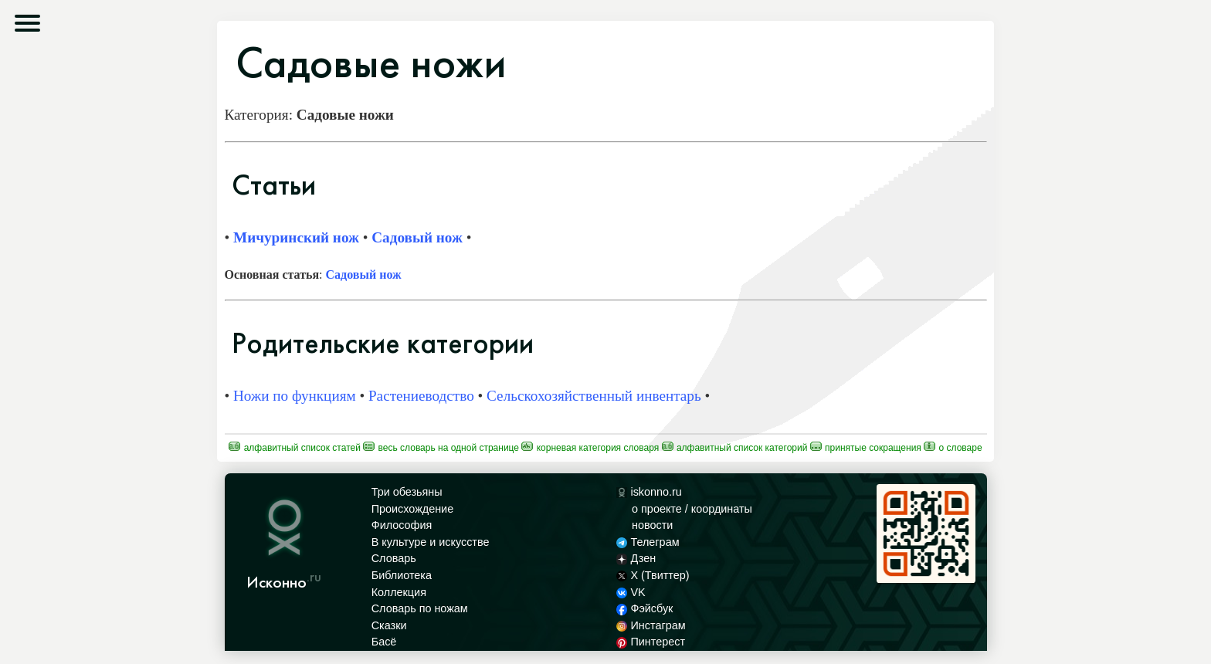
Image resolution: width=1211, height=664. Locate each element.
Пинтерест (650, 641)
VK (631, 592)
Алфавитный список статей (295, 447)
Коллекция (398, 592)
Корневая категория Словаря (590, 447)
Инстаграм (650, 625)
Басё (384, 641)
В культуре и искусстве (430, 542)
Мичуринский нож (296, 237)
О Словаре (953, 447)
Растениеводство (421, 396)
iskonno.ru (649, 492)
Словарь (393, 558)
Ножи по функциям (294, 396)
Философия (401, 525)
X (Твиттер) (652, 575)
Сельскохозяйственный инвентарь (594, 396)
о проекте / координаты (692, 509)
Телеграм (647, 542)
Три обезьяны (407, 492)
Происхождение (412, 509)
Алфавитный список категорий (735, 447)
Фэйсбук (644, 608)
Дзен (636, 558)
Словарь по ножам (419, 608)
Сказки (389, 625)
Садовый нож (417, 237)
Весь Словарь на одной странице (441, 447)
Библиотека (401, 575)
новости (652, 525)
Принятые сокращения (865, 447)
